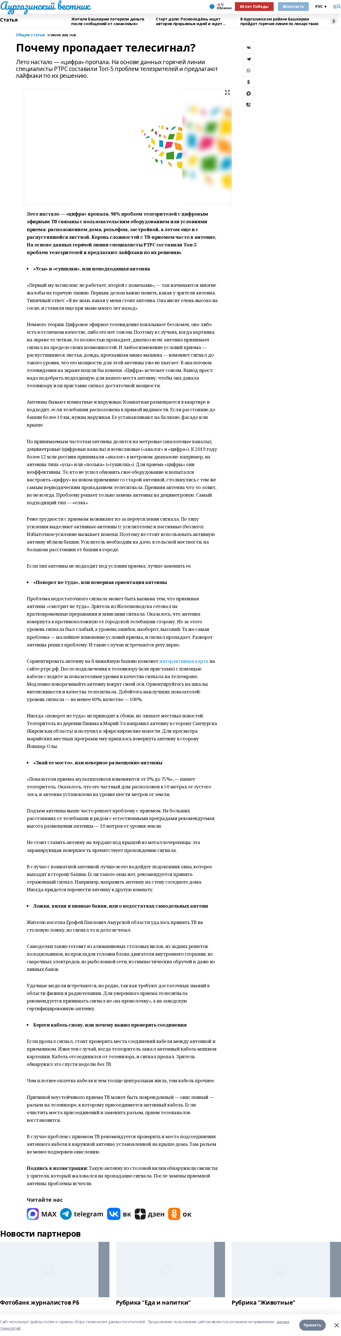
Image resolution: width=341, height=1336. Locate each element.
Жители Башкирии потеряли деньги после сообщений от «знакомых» (107, 21)
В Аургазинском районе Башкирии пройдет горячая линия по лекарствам (279, 21)
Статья (8, 20)
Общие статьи (30, 35)
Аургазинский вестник (45, 5)
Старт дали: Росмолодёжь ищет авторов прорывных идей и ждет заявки (189, 21)
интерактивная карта (183, 661)
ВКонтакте (293, 6)
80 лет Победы (254, 6)
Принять (312, 1325)
